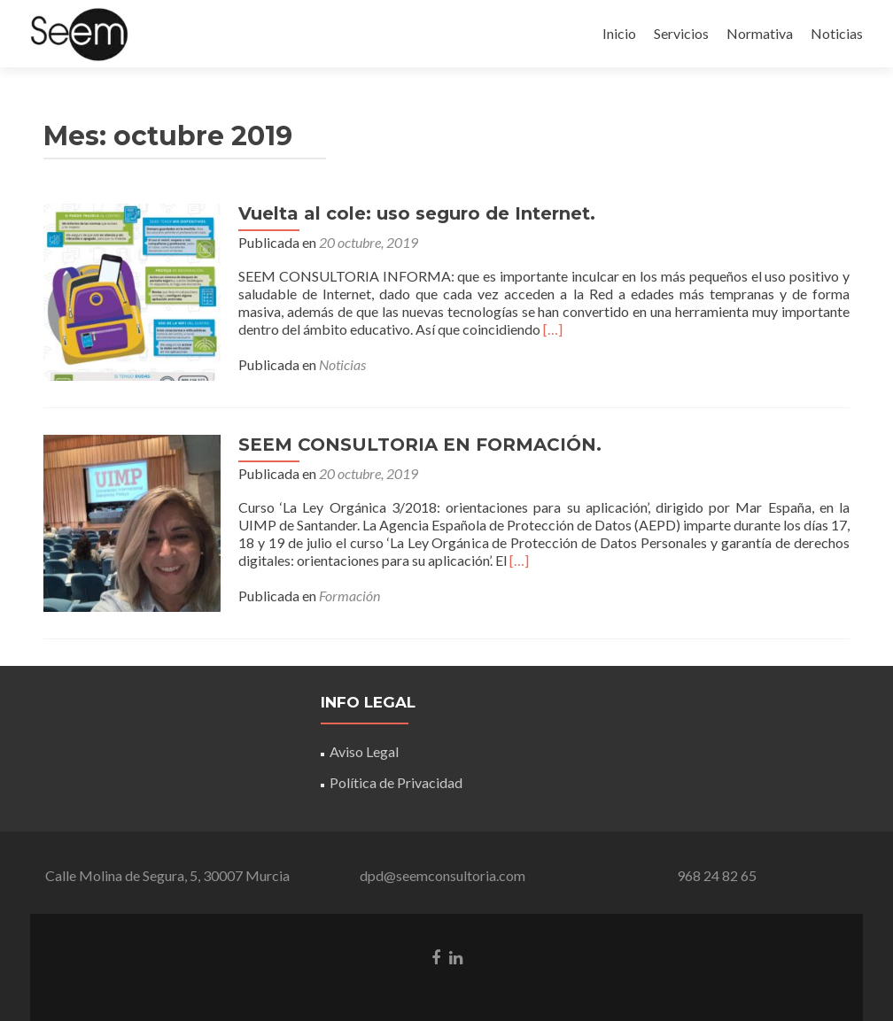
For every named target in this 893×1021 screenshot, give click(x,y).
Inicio (619, 33)
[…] (553, 329)
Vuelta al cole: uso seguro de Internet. (416, 213)
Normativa (759, 33)
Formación (349, 595)
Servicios (681, 33)
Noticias (837, 33)
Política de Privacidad (396, 782)
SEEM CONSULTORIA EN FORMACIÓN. (420, 444)
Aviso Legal (364, 751)
